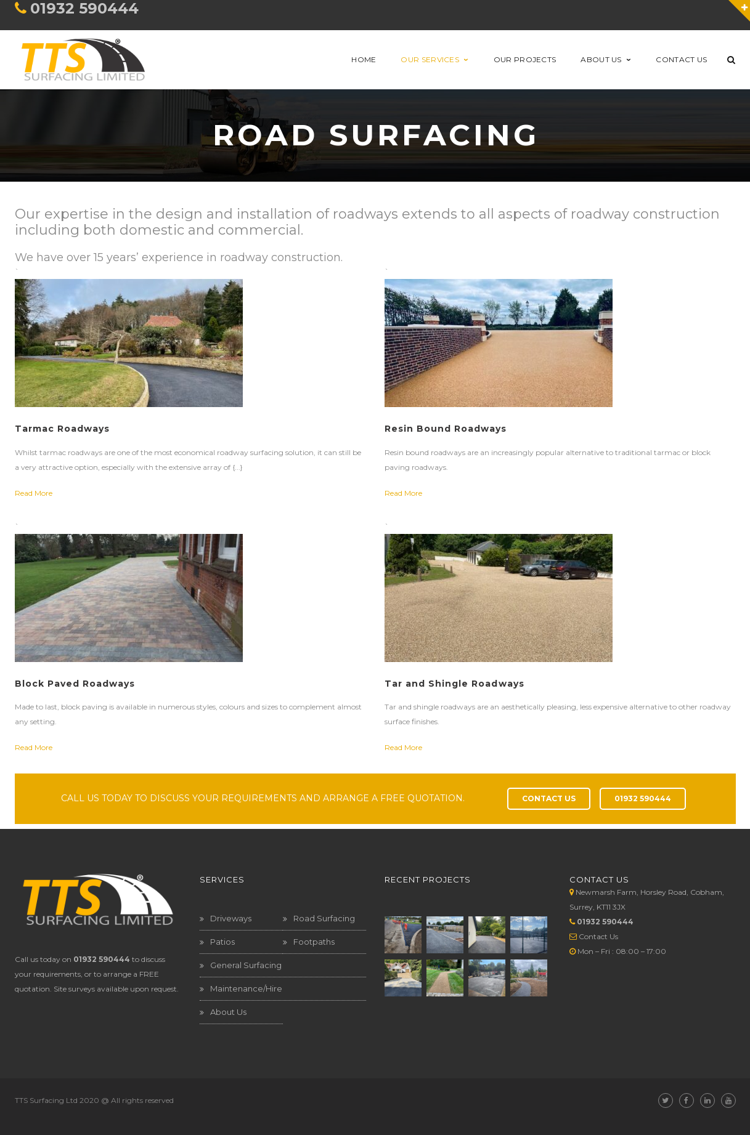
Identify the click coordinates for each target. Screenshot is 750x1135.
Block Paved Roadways (75, 683)
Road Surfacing (324, 918)
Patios (222, 942)
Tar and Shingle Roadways (454, 683)
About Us (228, 1012)
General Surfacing (246, 965)
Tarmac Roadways (62, 428)
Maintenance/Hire (246, 988)
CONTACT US (549, 798)
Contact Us (598, 936)
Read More (33, 493)
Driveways (230, 918)
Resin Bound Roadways (446, 428)
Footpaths (314, 942)
